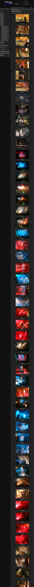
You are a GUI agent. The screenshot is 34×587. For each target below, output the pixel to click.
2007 (2, 24)
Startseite (12, 7)
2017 (2, 18)
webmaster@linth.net (26, 4)
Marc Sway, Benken (4, 33)
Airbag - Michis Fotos (4, 31)
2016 (2, 19)
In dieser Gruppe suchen (17, 11)
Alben (1, 12)
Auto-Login (2, 54)
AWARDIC (26, 2)
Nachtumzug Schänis (4, 26)
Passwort (2, 52)
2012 (2, 21)
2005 (2, 25)
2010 (2, 22)
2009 (2, 23)
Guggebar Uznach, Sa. (4, 39)
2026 (2, 13)
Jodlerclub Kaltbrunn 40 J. (5, 35)
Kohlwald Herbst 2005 (4, 38)
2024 (2, 14)
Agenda (2, 10)
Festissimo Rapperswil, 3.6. (5, 32)
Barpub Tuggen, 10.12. (4, 40)
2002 (2, 42)
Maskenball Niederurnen (4, 30)
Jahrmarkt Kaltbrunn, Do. (5, 37)
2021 (2, 16)
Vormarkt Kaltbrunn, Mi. (4, 36)
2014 (2, 20)
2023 (2, 15)
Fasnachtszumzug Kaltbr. (5, 29)
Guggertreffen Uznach (4, 27)
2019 (2, 17)
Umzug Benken (3, 28)
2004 (2, 41)
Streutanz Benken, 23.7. (4, 34)
